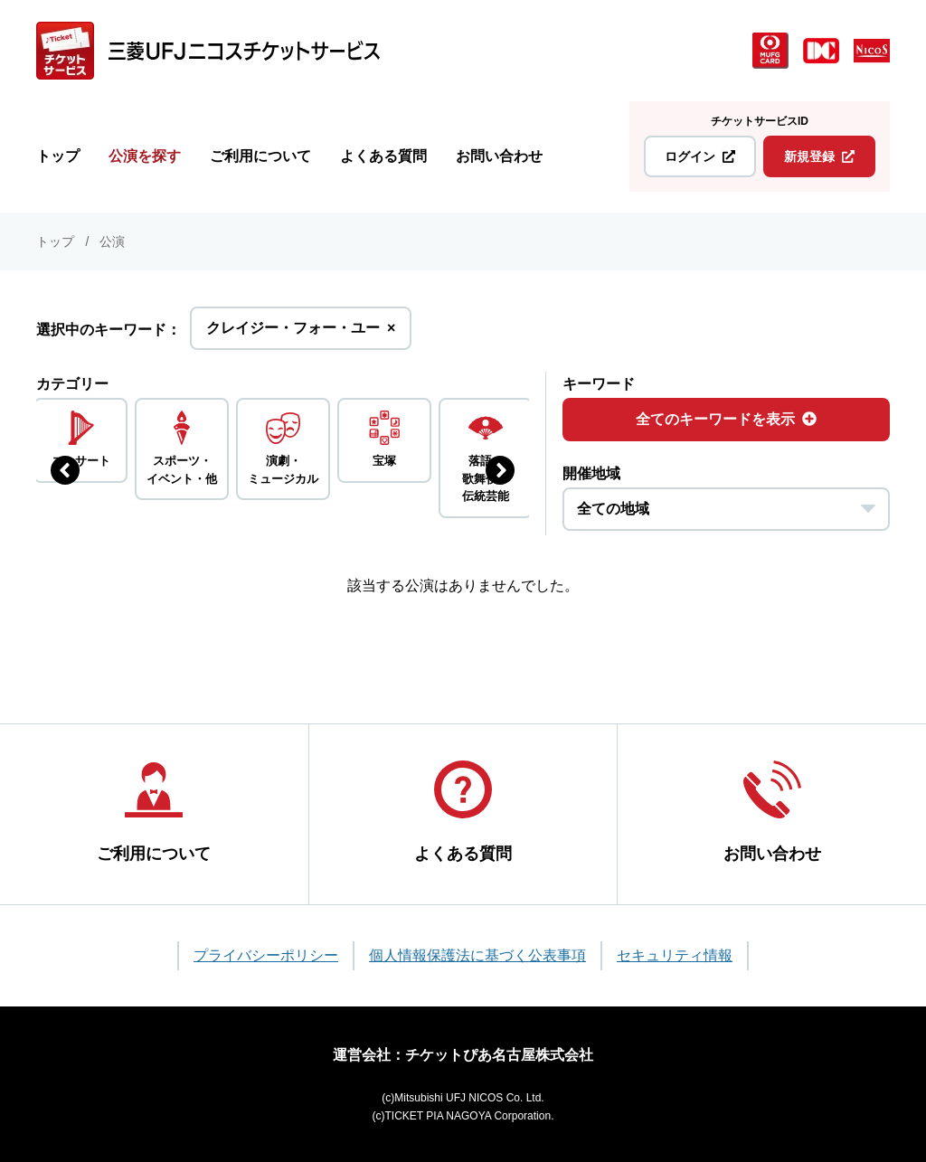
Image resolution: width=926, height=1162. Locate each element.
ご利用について (260, 156)
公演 (112, 241)
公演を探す (145, 156)
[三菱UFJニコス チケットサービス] (208, 51)
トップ (58, 156)
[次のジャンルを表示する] (500, 470)
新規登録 (819, 156)
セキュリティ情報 (674, 955)
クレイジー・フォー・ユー (300, 333)
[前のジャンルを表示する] (65, 470)
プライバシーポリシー (266, 955)
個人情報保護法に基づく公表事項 (477, 955)
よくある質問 (383, 156)
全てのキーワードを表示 (726, 419)
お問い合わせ (499, 156)
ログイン (700, 156)
